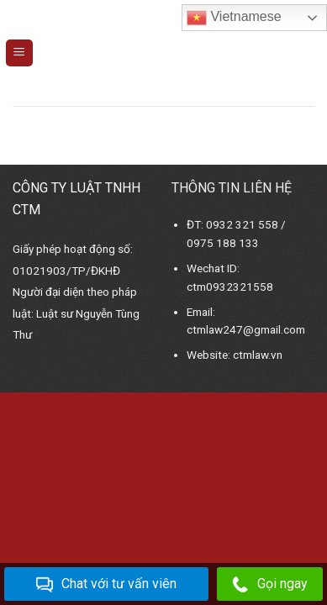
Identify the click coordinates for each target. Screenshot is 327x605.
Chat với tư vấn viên (106, 584)
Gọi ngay (270, 584)
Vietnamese (234, 18)
